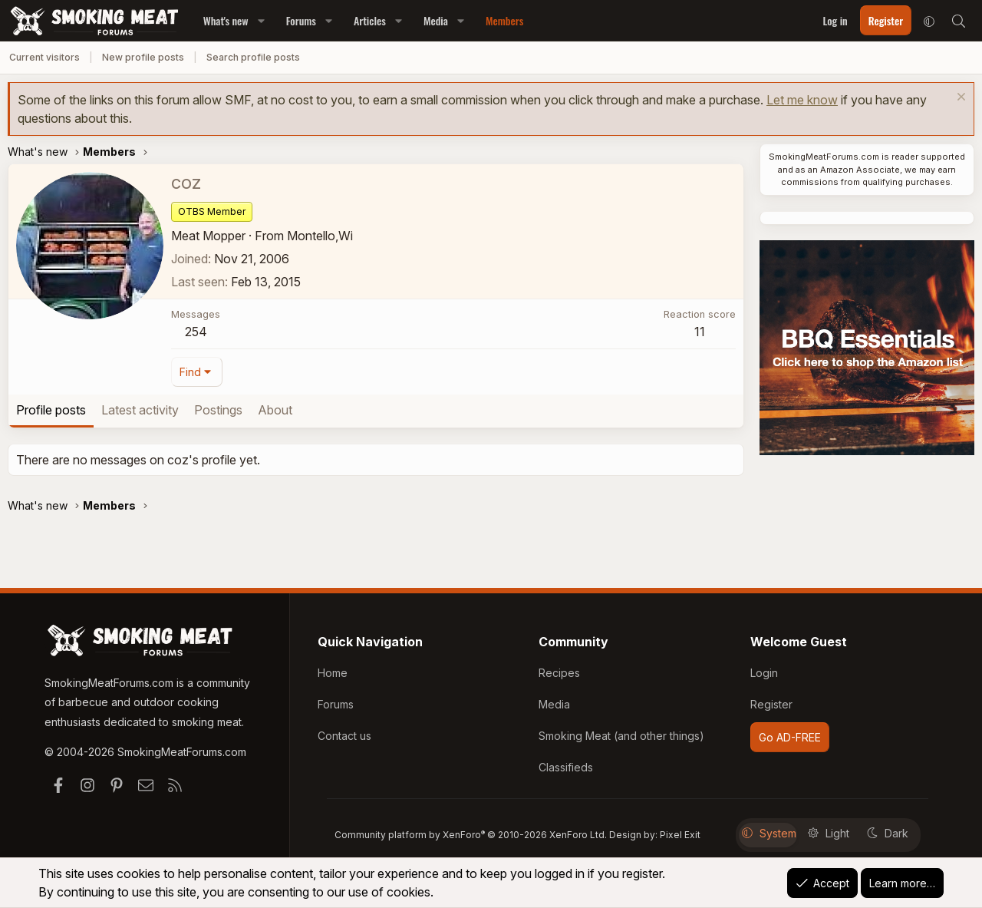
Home (333, 680)
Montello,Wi (320, 235)
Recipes (559, 680)
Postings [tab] (218, 410)
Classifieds (566, 770)
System (769, 833)
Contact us (344, 740)
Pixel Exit (680, 834)
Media (435, 20)
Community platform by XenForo (470, 834)
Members (504, 20)
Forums (301, 20)
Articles (370, 20)
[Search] (958, 20)
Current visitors (44, 57)
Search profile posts (253, 57)
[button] (261, 20)
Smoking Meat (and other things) (621, 740)
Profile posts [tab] (51, 410)
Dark (887, 833)
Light (828, 833)
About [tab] (275, 410)
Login (764, 680)
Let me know (802, 99)
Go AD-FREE (790, 742)
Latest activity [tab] (140, 410)
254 (196, 331)
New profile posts (143, 57)
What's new (226, 20)
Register (771, 710)
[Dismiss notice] (959, 99)
